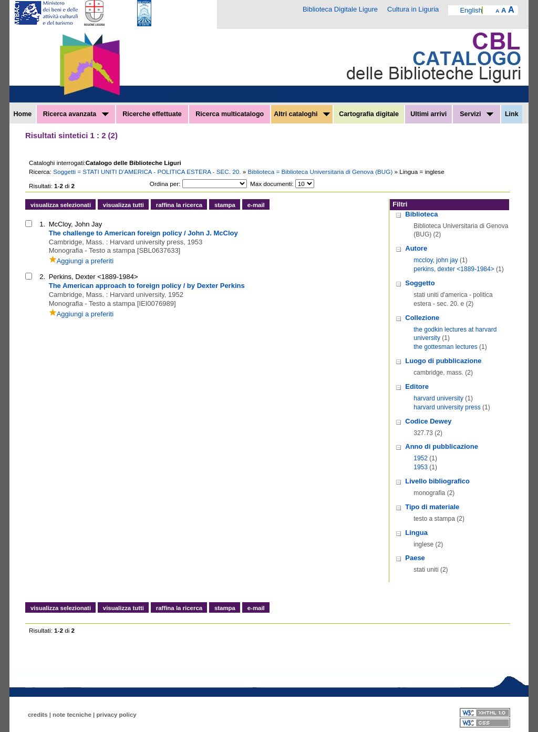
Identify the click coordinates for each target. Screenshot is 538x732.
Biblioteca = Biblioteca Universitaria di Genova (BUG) (321, 171)
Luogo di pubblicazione (443, 361)
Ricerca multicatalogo (229, 114)
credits (38, 715)
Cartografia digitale (369, 114)
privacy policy (116, 715)
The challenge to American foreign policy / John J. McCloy (143, 233)
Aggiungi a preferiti (81, 261)
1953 (420, 467)
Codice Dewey (428, 421)
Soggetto (419, 283)
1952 (420, 458)
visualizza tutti (123, 205)
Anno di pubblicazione (441, 446)
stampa (224, 205)
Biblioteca (421, 214)
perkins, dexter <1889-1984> (453, 269)
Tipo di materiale (432, 507)
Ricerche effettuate (152, 114)
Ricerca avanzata (76, 114)
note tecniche (72, 715)
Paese (415, 558)
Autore (416, 248)
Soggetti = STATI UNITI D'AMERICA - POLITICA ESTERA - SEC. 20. (148, 171)
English (471, 10)
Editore (417, 386)
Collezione (422, 318)
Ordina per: (165, 183)
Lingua (416, 533)
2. (42, 277)
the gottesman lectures (445, 346)
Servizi (476, 114)
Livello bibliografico (437, 481)
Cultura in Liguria (413, 9)
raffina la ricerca (179, 205)
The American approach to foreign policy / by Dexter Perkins (147, 286)
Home (23, 114)
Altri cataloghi (302, 114)
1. (42, 224)
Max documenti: (272, 183)
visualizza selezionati (60, 205)
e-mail (256, 205)
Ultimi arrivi (428, 114)
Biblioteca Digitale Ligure (340, 9)
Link (512, 114)
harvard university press (446, 407)
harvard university (438, 398)
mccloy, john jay (435, 260)
